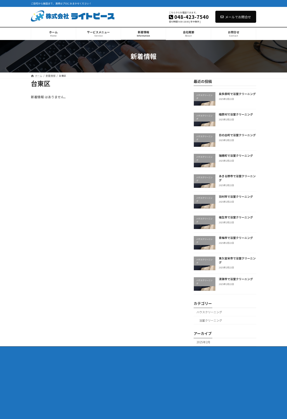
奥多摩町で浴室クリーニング (237, 94)
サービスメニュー (60, 350)
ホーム (38, 350)
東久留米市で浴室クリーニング (237, 260)
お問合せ (118, 350)
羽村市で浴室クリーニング (236, 196)
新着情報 (82, 350)
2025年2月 (203, 342)
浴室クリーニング (210, 320)
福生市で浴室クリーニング (236, 217)
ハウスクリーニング (209, 312)
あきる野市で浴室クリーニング (237, 178)
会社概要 (100, 350)
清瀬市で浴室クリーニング (236, 279)
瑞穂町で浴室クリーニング (236, 155)
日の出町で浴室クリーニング (237, 135)
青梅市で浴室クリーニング (236, 238)
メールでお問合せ (235, 16)
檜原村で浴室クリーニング (236, 114)
